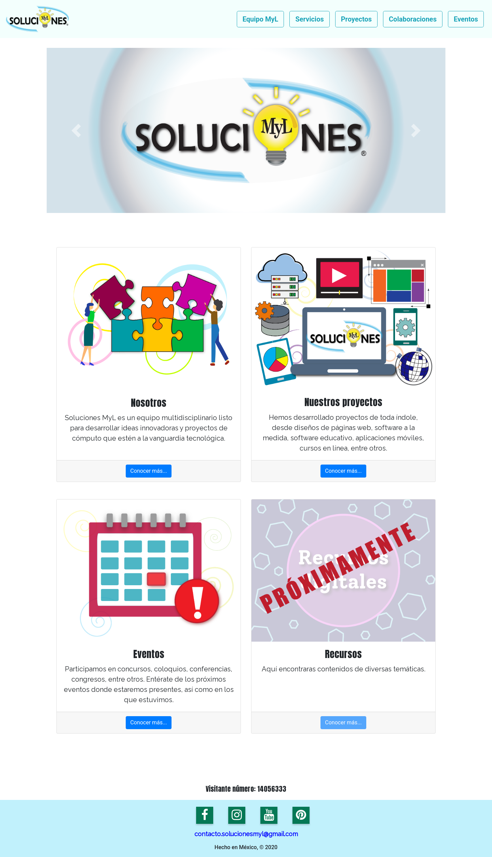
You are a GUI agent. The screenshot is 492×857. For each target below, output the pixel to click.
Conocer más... (148, 471)
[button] (76, 130)
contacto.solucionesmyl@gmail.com (246, 834)
